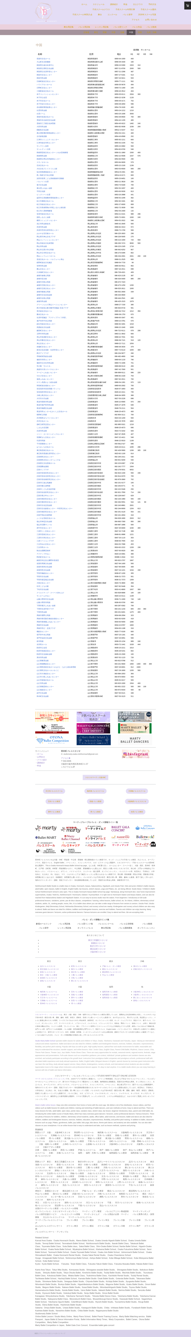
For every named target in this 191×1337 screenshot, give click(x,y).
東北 (96, 32)
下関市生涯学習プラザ (45, 609)
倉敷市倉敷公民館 (43, 276)
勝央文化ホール (43, 314)
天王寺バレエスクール (54, 791)
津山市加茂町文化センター (47, 337)
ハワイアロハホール (44, 85)
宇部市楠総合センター (45, 573)
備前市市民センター (44, 360)
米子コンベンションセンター (48, 94)
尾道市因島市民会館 (44, 402)
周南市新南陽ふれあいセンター (49, 622)
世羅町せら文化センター (46, 437)
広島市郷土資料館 (43, 486)
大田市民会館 (42, 127)
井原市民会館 (42, 227)
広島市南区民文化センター (47, 512)
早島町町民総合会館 (44, 356)
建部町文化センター (44, 331)
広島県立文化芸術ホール (46, 463)
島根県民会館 (42, 156)
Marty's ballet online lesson (45, 1105)
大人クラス (138, 4)
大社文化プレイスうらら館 (47, 169)
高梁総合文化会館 (43, 327)
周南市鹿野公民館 (43, 615)
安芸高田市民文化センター (47, 392)
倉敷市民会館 (42, 301)
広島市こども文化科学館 (46, 489)
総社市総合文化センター (46, 324)
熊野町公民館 (42, 415)
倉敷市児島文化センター (46, 285)
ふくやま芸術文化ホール (46, 518)
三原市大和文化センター (46, 538)
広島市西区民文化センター (47, 499)
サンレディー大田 (43, 149)
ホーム (84, 4)
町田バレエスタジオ (78, 966)
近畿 (122, 32)
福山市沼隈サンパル (44, 525)
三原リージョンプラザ (45, 541)
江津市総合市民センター (46, 143)
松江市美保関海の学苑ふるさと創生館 (51, 207)
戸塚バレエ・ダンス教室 (111, 966)
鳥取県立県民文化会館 (45, 68)
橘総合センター (43, 631)
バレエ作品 (137, 27)
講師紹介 (114, 4)
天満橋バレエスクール (136, 791)
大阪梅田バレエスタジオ (137, 801)
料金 (125, 4)
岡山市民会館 (42, 246)
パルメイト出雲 (43, 182)
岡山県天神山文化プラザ (46, 237)
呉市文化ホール (43, 421)
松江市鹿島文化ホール (45, 201)
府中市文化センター (44, 528)
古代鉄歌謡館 (42, 136)
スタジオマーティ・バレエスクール (48, 1014)
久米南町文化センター (45, 272)
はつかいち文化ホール (45, 447)
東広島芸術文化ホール (45, 450)
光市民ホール (42, 644)
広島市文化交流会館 (44, 505)
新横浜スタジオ (98, 943)
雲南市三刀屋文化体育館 (46, 123)
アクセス (135, 20)
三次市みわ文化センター (46, 544)
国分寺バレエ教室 (78, 972)
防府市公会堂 (42, 648)
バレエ (121, 928)
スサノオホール (43, 162)
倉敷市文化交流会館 (44, 295)
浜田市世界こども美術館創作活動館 (50, 178)
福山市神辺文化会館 (44, 521)
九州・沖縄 (151, 32)
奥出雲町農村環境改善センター (49, 133)
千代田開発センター (44, 444)
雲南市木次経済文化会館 (46, 120)
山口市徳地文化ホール (45, 680)
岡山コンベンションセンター (48, 240)
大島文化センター (43, 583)
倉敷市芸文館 (42, 279)
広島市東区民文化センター (47, 502)
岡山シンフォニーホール (46, 256)
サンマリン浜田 (43, 146)
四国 (140, 32)
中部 (113, 32)
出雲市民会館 (42, 110)
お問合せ (41, 757)
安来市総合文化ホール (45, 214)
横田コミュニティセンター (47, 220)
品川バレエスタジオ (47, 966)
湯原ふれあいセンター (45, 379)
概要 (36, 1333)
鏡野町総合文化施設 (44, 262)
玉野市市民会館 (43, 334)
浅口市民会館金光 (43, 224)
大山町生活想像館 (43, 62)
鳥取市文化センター (44, 75)
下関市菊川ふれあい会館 (46, 606)
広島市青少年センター (45, 496)
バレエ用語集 (84, 27)
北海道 (86, 32)
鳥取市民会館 (42, 78)
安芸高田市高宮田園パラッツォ (49, 389)
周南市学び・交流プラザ (46, 628)
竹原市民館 (41, 441)
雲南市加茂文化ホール (45, 117)
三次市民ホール (43, 547)
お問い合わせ (151, 20)
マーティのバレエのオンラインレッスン (50, 1079)
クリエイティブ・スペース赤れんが (50, 593)
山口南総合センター (44, 690)
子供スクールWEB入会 (82, 15)
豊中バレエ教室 (54, 812)
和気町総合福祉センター (46, 386)
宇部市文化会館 (43, 576)
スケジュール (99, 4)
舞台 (100, 15)
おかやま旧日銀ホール (45, 233)
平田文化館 (41, 191)
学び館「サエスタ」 (44, 366)
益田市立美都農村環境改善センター (50, 198)
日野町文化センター (44, 88)
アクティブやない (43, 554)
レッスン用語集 (102, 27)
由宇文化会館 (42, 693)
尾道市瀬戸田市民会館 (45, 405)
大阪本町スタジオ (98, 952)
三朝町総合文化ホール (45, 91)
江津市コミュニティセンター (48, 140)
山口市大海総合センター (46, 674)
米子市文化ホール (43, 101)
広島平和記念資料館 (44, 515)
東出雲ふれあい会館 (44, 188)
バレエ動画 (151, 27)
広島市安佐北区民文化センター (49, 476)
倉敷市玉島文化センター (46, 288)
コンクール (112, 15)
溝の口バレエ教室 (140, 966)
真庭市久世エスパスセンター (48, 369)
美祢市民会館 (42, 657)
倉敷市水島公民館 (43, 298)
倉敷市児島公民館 (43, 282)
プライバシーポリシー (47, 1333)
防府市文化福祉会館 (44, 654)
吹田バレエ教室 (137, 812)
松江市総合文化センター (46, 204)
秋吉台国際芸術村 (43, 551)
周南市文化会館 (43, 625)
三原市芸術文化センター (46, 534)
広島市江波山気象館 (44, 483)
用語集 (68, 928)
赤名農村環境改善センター (47, 107)
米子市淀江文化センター (46, 104)
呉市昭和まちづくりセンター (48, 418)
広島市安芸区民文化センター (48, 473)
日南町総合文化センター (46, 81)
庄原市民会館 (42, 431)
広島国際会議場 (43, 466)
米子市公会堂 (42, 97)
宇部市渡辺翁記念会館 (45, 580)
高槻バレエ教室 (95, 801)
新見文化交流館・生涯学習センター (50, 350)
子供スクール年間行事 (125, 9)
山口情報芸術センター (45, 686)
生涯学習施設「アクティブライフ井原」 (52, 317)
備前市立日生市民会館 (45, 363)
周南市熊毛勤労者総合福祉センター (50, 619)
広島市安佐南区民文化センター (49, 479)
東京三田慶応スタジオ (98, 940)
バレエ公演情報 (126, 924)
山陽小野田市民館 (43, 602)
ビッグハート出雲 (43, 195)
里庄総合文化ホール (44, 311)
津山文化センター (43, 343)
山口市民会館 (42, 683)
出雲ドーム (41, 114)
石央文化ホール (43, 165)
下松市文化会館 (43, 589)
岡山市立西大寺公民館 (45, 250)
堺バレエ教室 (95, 812)
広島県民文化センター (45, 457)
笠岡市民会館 (42, 266)
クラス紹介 (42, 760)
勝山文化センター (43, 269)
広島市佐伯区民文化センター (48, 492)
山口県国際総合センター (46, 664)
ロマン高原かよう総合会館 (47, 382)
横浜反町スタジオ (98, 949)
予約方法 (152, 4)
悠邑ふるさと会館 (43, 217)
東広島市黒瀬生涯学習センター (49, 453)
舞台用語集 (69, 27)
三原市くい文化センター (46, 531)
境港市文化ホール (43, 59)
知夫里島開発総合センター (47, 172)
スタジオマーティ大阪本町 (95, 777)
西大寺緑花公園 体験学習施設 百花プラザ (52, 308)
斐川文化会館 (42, 185)
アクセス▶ (66, 758)
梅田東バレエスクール (95, 791)
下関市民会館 (42, 612)
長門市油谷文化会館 (44, 638)
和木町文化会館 (43, 696)
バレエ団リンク (120, 27)
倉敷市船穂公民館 (43, 292)
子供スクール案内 (148, 9)
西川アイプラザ (43, 353)
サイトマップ (60, 1333)
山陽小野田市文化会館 (45, 599)
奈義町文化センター (44, 347)
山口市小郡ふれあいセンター (48, 677)
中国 (131, 32)
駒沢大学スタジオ (98, 946)
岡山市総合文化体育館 (45, 243)
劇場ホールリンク (44, 924)
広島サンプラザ (43, 470)
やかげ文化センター (44, 376)
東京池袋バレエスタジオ (49, 969)
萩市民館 (40, 641)
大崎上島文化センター (45, 395)
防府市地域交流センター (46, 651)
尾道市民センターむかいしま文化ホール (52, 411)
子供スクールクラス (101, 9)
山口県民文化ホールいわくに (48, 670)
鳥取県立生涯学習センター (47, 72)
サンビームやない (43, 596)
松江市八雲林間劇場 (44, 211)
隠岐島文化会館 (43, 130)
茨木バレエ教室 (54, 801)
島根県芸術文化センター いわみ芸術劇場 (52, 152)
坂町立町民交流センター (46, 424)
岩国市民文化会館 (43, 570)
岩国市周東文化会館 (44, 563)
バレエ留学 (128, 15)
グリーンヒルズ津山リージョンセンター (52, 305)
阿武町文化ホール (43, 557)
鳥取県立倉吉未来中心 (45, 65)
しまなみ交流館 (43, 428)
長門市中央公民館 (43, 635)
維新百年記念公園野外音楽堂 (48, 560)
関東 (105, 32)
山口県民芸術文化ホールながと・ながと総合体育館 (56, 667)
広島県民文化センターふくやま (49, 460)
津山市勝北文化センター (46, 340)
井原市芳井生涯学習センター (48, 230)
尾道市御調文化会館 (44, 408)
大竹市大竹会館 (43, 398)
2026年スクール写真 (147, 15)
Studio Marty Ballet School (45, 1041)
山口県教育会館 (43, 661)
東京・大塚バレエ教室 (48, 975)
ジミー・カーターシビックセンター (50, 434)
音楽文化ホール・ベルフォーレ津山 (50, 259)
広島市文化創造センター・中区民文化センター (54, 508)
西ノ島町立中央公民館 (45, 175)
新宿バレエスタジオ (47, 972)
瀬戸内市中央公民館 (44, 321)
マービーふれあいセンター (47, 372)
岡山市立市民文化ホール (46, 253)
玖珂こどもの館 (43, 586)
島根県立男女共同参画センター (49, 159)
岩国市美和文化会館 (44, 567)
